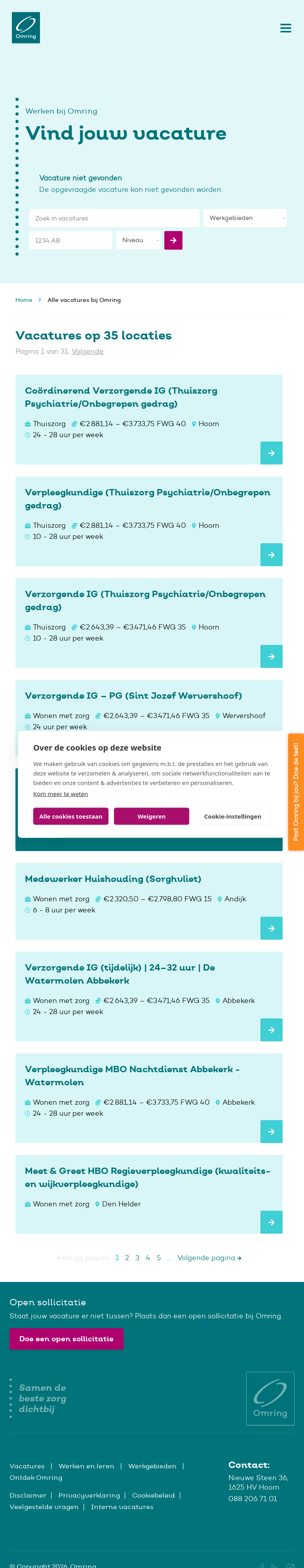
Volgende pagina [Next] (209, 1257)
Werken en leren (87, 1466)
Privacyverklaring (89, 1495)
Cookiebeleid (153, 1495)
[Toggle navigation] (284, 27)
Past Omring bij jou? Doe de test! (296, 792)
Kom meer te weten (60, 793)
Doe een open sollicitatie (66, 1338)
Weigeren (151, 816)
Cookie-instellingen (233, 816)
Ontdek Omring (36, 1477)
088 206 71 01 (252, 1498)
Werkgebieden (153, 1466)
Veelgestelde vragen (44, 1507)
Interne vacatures (122, 1507)
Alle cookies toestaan (70, 816)
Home (23, 299)
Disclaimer (28, 1495)
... (169, 1257)
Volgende (88, 351)
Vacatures (28, 1466)
